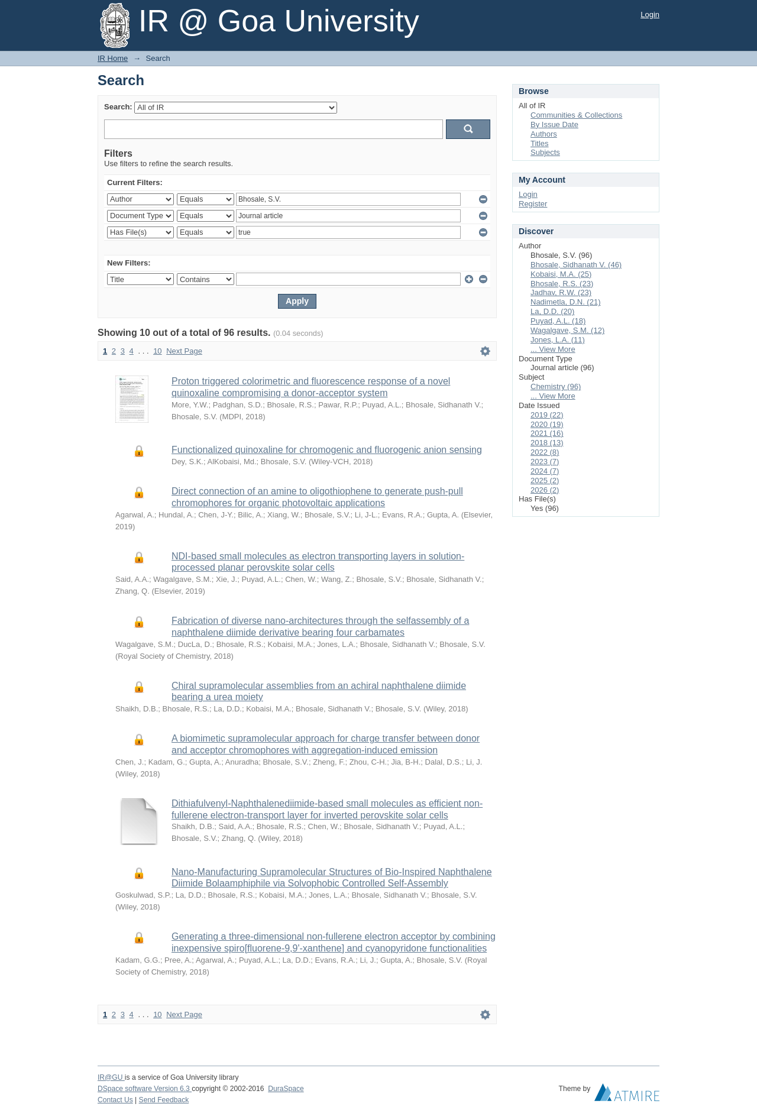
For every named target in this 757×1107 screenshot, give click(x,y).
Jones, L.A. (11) (557, 339)
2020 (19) (547, 424)
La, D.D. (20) (552, 311)
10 (157, 351)
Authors (543, 134)
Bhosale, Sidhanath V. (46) (576, 264)
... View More (552, 349)
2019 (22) (547, 414)
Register (533, 203)
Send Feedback (164, 1100)
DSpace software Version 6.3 (145, 1089)
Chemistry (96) (555, 386)
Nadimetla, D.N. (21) (565, 301)
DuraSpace (285, 1089)
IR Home (113, 58)
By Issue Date (554, 124)
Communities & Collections (576, 115)
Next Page (184, 351)
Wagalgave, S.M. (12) (567, 330)
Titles (539, 143)
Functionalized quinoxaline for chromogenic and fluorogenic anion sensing (327, 450)
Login (649, 14)
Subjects (545, 152)
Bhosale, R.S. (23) (561, 283)
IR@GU (111, 1077)
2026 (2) (544, 489)
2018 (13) (547, 442)
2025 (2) (544, 480)
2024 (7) (544, 471)
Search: (118, 106)
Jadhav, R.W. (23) (560, 292)
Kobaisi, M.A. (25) (560, 274)
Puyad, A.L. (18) (557, 320)
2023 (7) (544, 461)
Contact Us (115, 1100)
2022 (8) (544, 452)
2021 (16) (547, 433)
